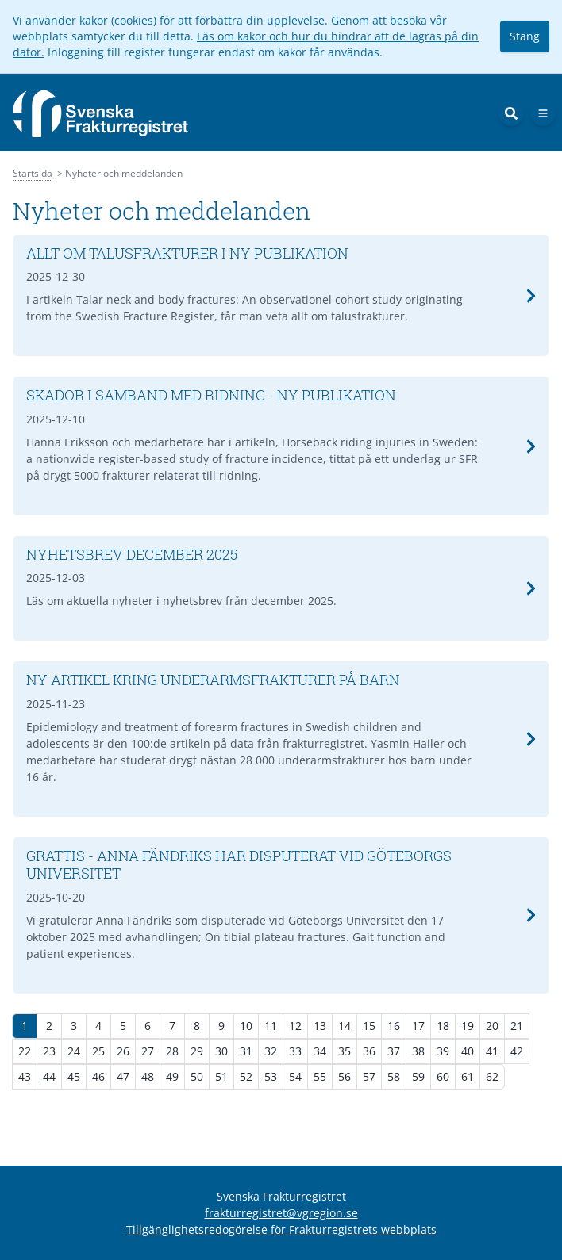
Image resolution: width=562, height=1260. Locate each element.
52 (246, 1076)
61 (467, 1076)
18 (443, 1025)
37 (393, 1051)
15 (369, 1025)
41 (492, 1051)
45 (73, 1076)
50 (197, 1076)
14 (344, 1025)
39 (443, 1051)
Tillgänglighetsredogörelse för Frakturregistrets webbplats (281, 1229)
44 (49, 1076)
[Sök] (511, 113)
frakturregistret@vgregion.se (281, 1212)
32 (270, 1051)
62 (492, 1076)
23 (49, 1051)
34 (320, 1051)
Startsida (32, 173)
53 (270, 1076)
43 (24, 1076)
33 (295, 1051)
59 (418, 1076)
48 (147, 1076)
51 (221, 1076)
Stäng (525, 36)
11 (270, 1025)
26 (123, 1051)
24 (73, 1051)
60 (443, 1076)
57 (369, 1076)
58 (393, 1076)
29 (197, 1051)
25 (98, 1051)
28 (172, 1051)
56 (344, 1076)
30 (221, 1051)
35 (344, 1051)
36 (369, 1051)
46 (98, 1076)
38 (418, 1051)
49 (172, 1076)
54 (295, 1076)
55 (320, 1076)
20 (492, 1025)
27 (147, 1051)
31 (246, 1051)
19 (467, 1025)
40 (467, 1051)
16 (393, 1025)
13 (320, 1025)
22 (24, 1051)
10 (246, 1025)
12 (295, 1025)
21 (516, 1025)
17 (418, 1025)
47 (123, 1076)
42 (516, 1051)
